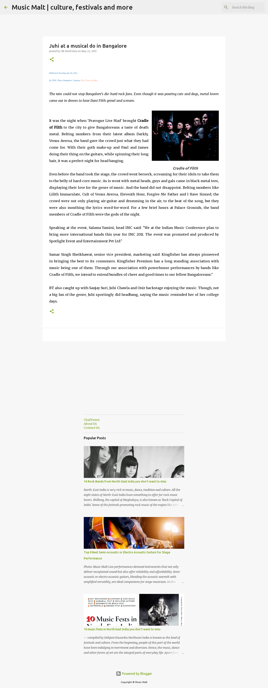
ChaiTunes (91, 420)
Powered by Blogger (134, 673)
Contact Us (91, 428)
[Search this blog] (243, 7)
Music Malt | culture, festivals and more (72, 7)
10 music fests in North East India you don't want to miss (122, 629)
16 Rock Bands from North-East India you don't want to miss (125, 481)
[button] (51, 60)
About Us (90, 424)
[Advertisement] (134, 382)
